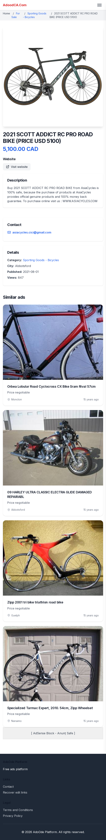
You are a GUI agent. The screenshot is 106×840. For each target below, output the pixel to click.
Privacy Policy (13, 816)
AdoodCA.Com (15, 5)
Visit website (17, 167)
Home (6, 13)
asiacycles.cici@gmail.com (31, 232)
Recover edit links (15, 792)
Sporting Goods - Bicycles (41, 260)
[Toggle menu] (99, 5)
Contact (8, 786)
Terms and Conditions (18, 810)
